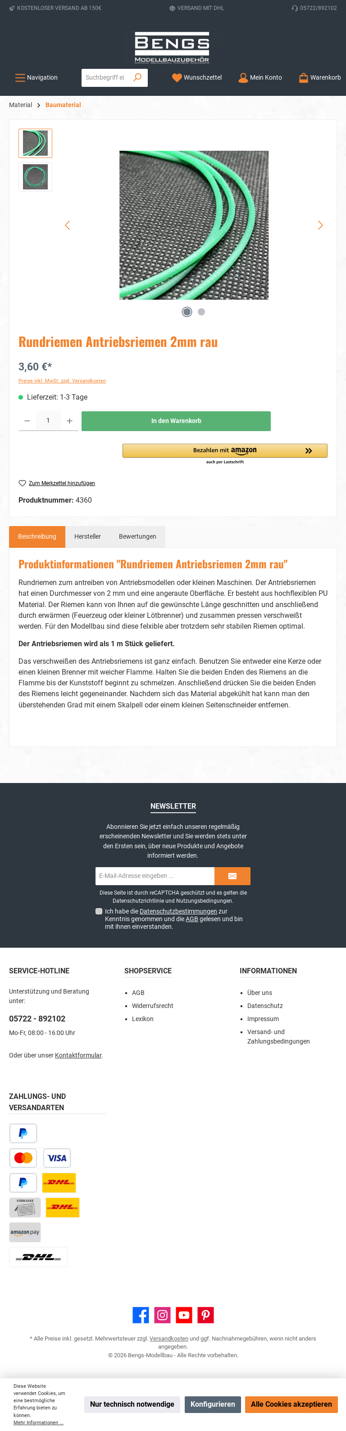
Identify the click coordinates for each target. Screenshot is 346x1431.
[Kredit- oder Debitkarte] (40, 1158)
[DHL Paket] (59, 1183)
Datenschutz (265, 1006)
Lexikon (143, 1019)
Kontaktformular (78, 1055)
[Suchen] (137, 78)
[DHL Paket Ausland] (38, 1257)
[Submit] (232, 876)
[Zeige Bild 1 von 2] (187, 311)
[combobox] (105, 78)
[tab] (37, 537)
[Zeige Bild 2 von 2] (201, 311)
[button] (225, 454)
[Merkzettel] (197, 77)
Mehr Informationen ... (39, 1423)
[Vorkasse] (25, 1207)
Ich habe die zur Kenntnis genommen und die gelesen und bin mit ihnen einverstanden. (174, 919)
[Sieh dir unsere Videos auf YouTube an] (184, 1315)
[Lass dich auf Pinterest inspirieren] (206, 1315)
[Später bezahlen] (23, 1133)
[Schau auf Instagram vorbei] (162, 1315)
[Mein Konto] (260, 77)
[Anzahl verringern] (27, 421)
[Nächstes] (320, 225)
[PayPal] (23, 1183)
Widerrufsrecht (152, 1006)
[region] (173, 225)
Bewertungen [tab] (137, 536)
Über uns (259, 993)
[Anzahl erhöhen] (69, 421)
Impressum (263, 1019)
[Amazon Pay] (25, 1232)
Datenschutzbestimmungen (178, 911)
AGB (192, 918)
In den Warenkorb (176, 421)
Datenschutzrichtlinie (138, 901)
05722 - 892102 (37, 1018)
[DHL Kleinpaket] (63, 1207)
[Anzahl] (48, 421)
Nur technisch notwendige (132, 1404)
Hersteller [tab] (87, 536)
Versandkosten (169, 1338)
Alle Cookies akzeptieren (291, 1404)
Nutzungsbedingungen (204, 901)
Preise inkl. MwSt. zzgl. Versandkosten (62, 381)
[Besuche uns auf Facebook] (141, 1315)
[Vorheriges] (68, 225)
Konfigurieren (213, 1404)
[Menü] (36, 77)
